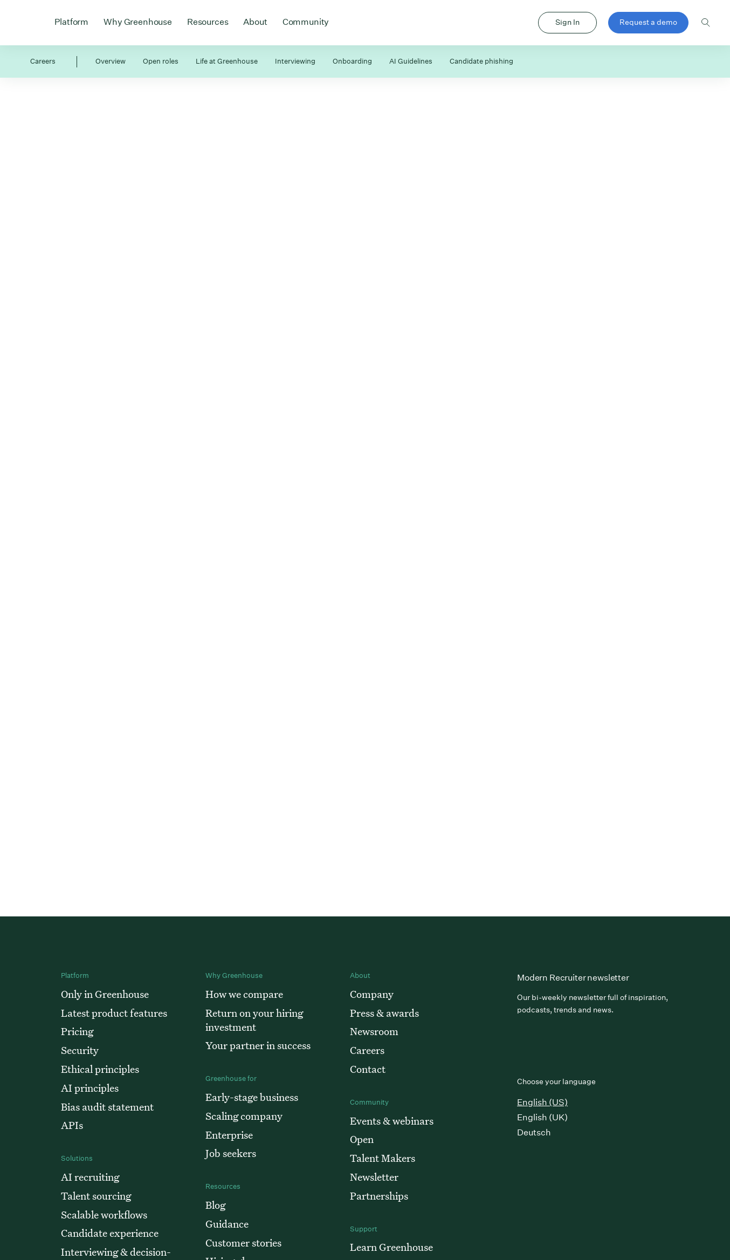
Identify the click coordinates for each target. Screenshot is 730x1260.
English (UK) (542, 889)
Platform (71, 21)
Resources (208, 21)
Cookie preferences (516, 1217)
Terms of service (646, 1217)
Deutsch (534, 904)
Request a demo (648, 22)
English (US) (542, 873)
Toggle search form (705, 23)
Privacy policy (583, 1217)
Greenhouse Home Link (34, 23)
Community (306, 21)
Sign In (567, 22)
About (255, 21)
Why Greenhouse (138, 21)
